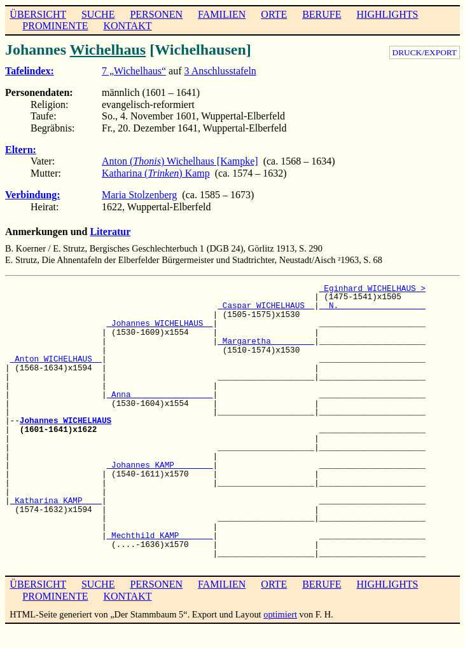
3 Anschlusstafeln (220, 70)
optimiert (280, 614)
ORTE (274, 14)
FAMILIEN (222, 14)
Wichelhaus (108, 49)
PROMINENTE (55, 25)
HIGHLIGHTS (388, 14)
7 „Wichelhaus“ (134, 70)
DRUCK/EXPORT (424, 52)
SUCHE (98, 14)
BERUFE (321, 14)
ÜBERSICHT (38, 14)
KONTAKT (127, 25)
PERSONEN (156, 14)
